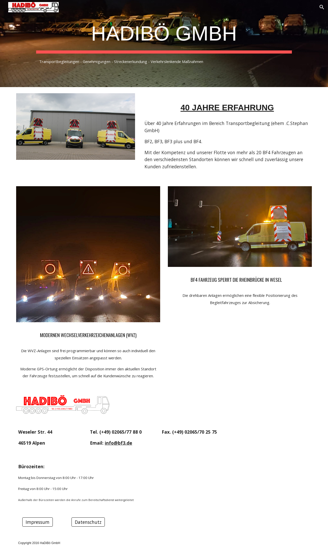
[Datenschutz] (88, 522)
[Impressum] (38, 522)
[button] (322, 7)
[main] (164, 43)
